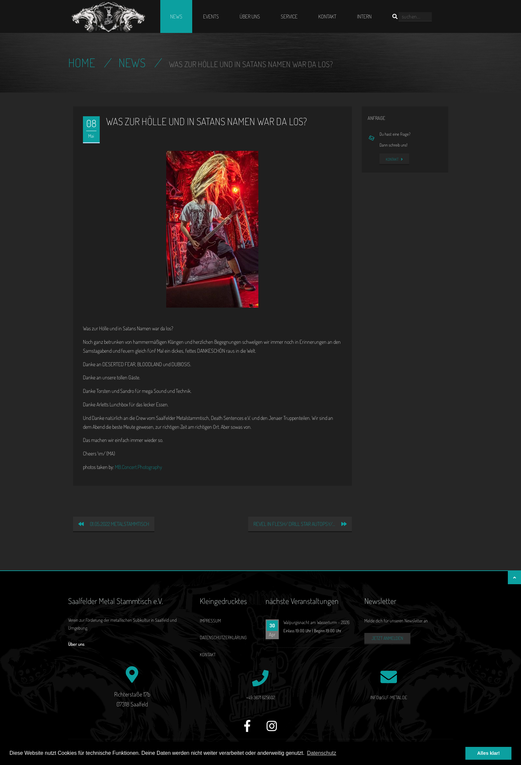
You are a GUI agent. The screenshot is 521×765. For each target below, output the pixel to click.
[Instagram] (272, 729)
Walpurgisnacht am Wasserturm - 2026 (316, 622)
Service (289, 16)
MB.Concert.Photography (138, 467)
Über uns (250, 16)
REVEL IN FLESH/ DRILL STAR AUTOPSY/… (300, 524)
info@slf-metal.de (388, 697)
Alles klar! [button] (488, 753)
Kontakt (327, 16)
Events (211, 16)
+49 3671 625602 (260, 697)
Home (81, 62)
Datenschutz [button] (321, 753)
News (176, 16)
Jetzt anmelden (387, 638)
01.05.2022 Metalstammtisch (113, 524)
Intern (364, 16)
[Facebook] (247, 729)
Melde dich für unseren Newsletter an (396, 620)
